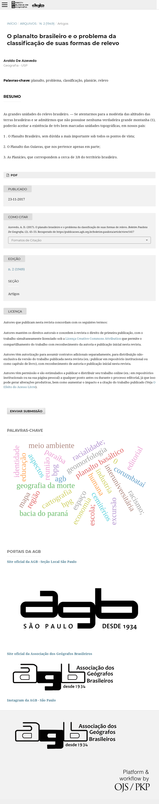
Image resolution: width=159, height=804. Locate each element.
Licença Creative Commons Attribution (93, 338)
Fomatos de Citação (26, 240)
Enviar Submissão (26, 411)
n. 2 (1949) (46, 23)
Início (12, 23)
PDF (13, 175)
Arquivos (28, 23)
